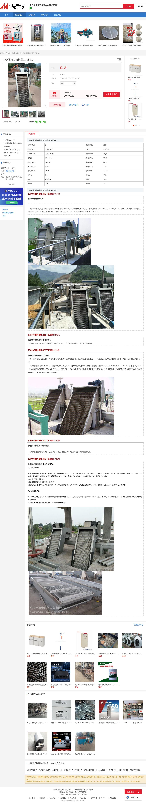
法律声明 (94, 798)
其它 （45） (8, 156)
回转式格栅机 (32, 770)
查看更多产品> (139, 625)
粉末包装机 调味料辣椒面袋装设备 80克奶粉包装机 (19, 45)
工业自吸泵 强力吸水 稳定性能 (37, 754)
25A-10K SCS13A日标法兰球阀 (132, 723)
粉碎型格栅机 (124, 770)
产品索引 (5, 210)
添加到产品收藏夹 (8, 213)
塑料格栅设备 (77, 770)
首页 (1, 53)
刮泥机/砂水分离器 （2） (12, 149)
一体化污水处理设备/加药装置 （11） (16, 143)
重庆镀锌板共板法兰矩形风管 (84, 723)
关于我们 (32, 798)
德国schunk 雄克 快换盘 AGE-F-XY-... (63, 723)
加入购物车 (73, 105)
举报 (17, 122)
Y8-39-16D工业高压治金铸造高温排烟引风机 (65, 754)
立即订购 (85, 105)
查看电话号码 (111, 94)
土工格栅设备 (57, 770)
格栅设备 (67, 770)
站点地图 (63, 798)
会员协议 (83, 798)
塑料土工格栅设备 (90, 770)
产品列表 (7, 53)
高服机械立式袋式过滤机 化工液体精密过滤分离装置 (115, 723)
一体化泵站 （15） (10, 140)
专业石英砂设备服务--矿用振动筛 (85, 45)
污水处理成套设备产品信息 (62, 790)
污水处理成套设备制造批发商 (83, 790)
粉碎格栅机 (103, 770)
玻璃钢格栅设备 (45, 770)
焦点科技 (76, 800)
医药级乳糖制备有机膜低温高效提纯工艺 (40, 723)
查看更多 (12, 184)
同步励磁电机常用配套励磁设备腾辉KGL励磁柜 (41, 45)
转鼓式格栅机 (135, 770)
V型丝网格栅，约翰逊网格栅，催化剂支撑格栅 (113, 45)
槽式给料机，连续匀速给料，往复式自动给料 (89, 754)
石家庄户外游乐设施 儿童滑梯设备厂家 (63, 45)
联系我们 (42, 798)
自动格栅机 (113, 770)
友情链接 (113, 798)
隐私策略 (73, 798)
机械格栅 (15, 53)
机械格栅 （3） (9, 146)
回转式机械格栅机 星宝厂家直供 (76, 792)
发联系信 (57, 105)
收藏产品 (7, 122)
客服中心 (52, 798)
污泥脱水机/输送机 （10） (12, 153)
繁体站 (103, 798)
